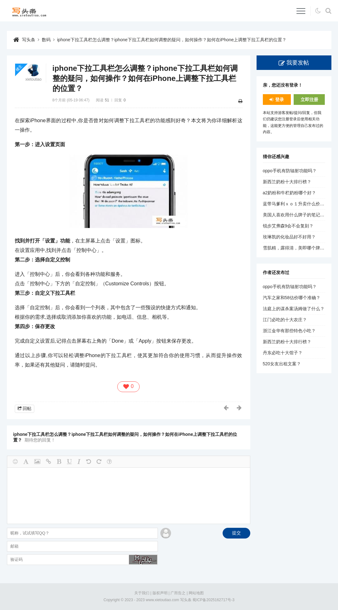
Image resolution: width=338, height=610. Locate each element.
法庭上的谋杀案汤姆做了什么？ (293, 308)
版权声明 (160, 593)
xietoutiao (33, 79)
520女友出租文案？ (282, 363)
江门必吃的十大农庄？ (285, 319)
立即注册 (309, 99)
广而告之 (178, 593)
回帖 (27, 408)
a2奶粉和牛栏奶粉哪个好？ (289, 192)
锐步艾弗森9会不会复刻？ (288, 225)
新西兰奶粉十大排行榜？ (287, 181)
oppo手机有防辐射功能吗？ (290, 170)
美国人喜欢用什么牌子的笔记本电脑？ (300, 214)
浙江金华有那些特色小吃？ (289, 330)
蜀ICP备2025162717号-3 (213, 600)
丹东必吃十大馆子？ (282, 352)
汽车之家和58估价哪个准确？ (292, 297)
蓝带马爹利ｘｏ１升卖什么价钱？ (296, 203)
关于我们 (141, 593)
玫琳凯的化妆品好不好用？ (289, 236)
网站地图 (196, 593)
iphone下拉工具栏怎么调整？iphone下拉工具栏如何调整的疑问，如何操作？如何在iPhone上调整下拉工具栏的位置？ (172, 39)
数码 (46, 39)
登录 (279, 99)
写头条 (28, 39)
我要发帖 (297, 63)
